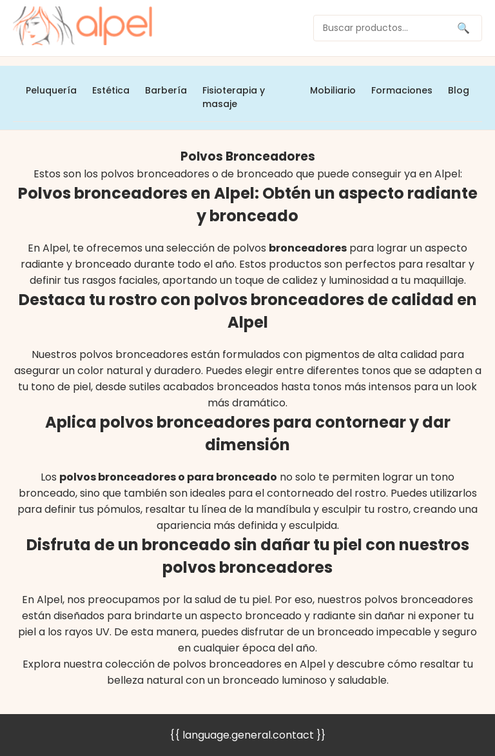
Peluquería (51, 90)
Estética (111, 90)
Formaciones (401, 90)
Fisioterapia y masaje (233, 97)
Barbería (166, 90)
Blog (458, 90)
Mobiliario (333, 90)
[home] (82, 28)
